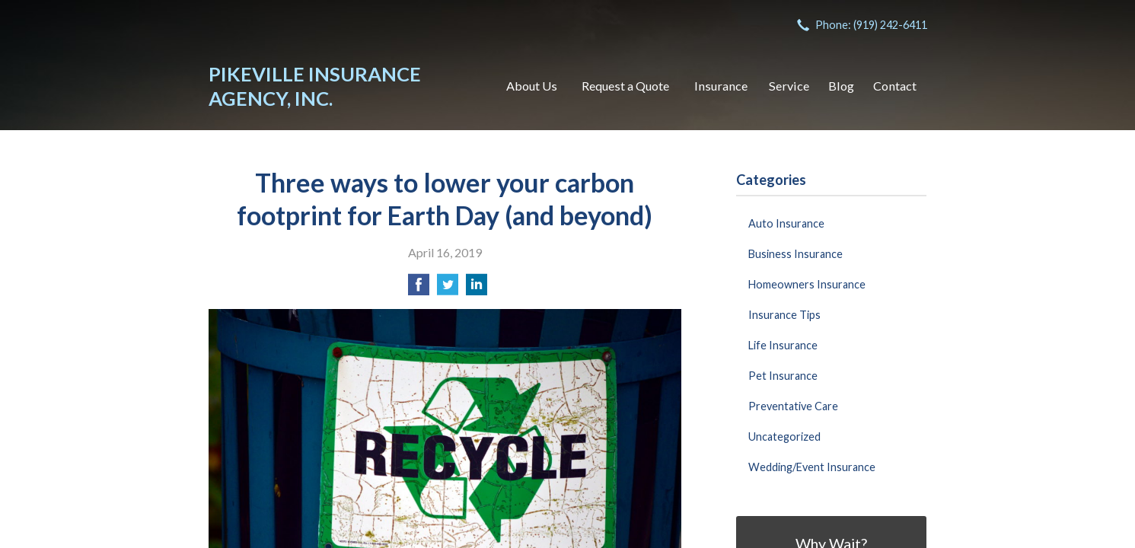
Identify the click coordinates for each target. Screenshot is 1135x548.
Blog (841, 85)
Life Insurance (783, 345)
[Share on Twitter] (447, 289)
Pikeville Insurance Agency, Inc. (315, 86)
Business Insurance (795, 253)
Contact (895, 85)
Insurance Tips (784, 314)
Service (789, 85)
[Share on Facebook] (418, 289)
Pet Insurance (783, 375)
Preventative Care (793, 406)
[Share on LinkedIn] (476, 289)
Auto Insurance (786, 223)
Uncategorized (784, 436)
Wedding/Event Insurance (811, 466)
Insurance (721, 85)
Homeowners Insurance (807, 284)
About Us (531, 85)
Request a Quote (625, 85)
